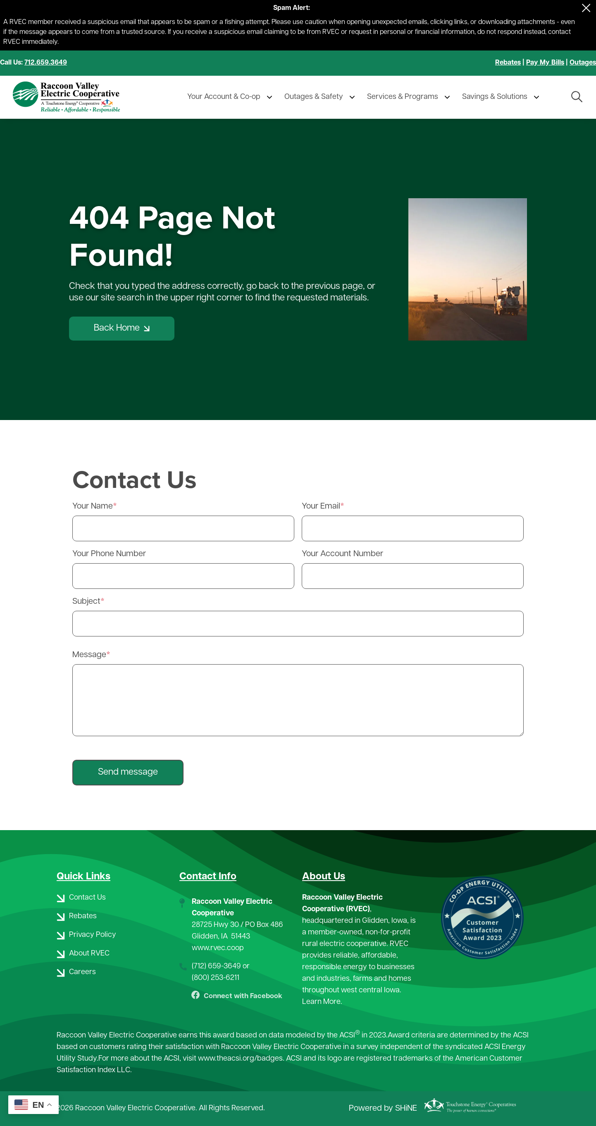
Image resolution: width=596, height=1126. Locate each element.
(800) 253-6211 (215, 978)
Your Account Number (342, 554)
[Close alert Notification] (586, 8)
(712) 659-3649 (216, 966)
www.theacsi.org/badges (240, 1059)
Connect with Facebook (237, 997)
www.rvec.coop (218, 948)
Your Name (92, 506)
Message (89, 655)
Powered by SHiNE (383, 1108)
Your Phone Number (109, 554)
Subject (86, 602)
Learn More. (322, 1002)
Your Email (321, 506)
